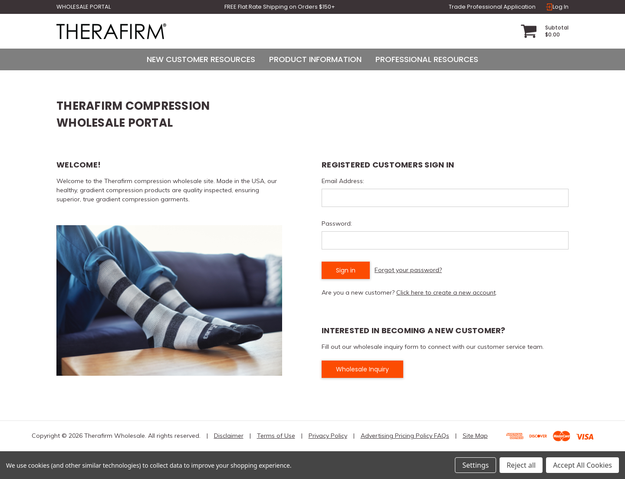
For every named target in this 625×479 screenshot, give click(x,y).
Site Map (475, 436)
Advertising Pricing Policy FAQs (405, 436)
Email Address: (343, 181)
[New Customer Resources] (201, 59)
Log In (557, 7)
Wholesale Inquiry (362, 369)
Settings (475, 465)
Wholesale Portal (83, 7)
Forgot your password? (408, 270)
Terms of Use (276, 436)
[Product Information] (315, 59)
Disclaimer (228, 436)
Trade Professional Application (492, 7)
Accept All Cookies (582, 465)
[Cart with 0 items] (545, 31)
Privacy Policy (328, 436)
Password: (337, 223)
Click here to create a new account (446, 292)
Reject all (521, 465)
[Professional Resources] (426, 59)
